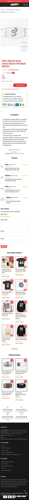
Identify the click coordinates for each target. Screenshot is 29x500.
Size (3, 75)
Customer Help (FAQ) (6, 470)
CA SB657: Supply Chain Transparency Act (11, 454)
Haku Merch (14, 152)
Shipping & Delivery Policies (7, 461)
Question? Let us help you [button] (21, 498)
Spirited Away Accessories (13, 9)
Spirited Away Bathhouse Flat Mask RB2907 (20, 394)
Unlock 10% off (26, 493)
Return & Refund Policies (7, 466)
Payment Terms (5, 463)
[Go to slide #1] (10, 54)
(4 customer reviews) (14, 69)
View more (15, 348)
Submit (4, 246)
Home (2, 9)
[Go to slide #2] (18, 54)
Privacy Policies (5, 450)
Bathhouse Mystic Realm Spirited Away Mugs (7, 271)
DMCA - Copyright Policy (7, 452)
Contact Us (3, 468)
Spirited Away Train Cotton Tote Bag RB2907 (6, 339)
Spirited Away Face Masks (8, 12)
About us (3, 445)
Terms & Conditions (5, 448)
